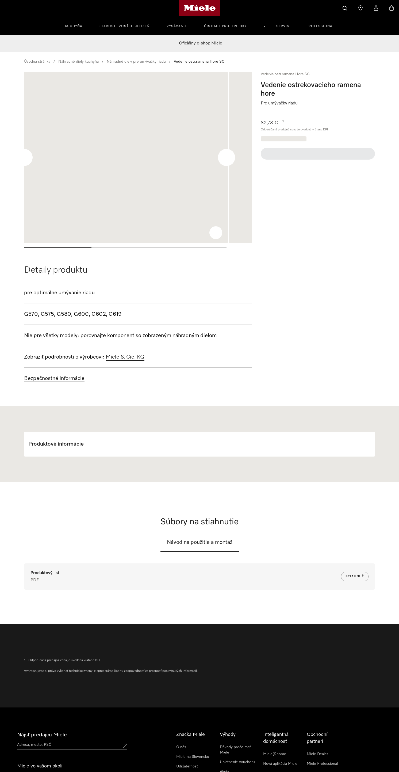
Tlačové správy (188, 753)
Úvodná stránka (37, 61)
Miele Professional (322, 731)
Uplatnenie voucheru (237, 729)
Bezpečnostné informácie (54, 378)
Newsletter (30, 765)
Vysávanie (177, 26)
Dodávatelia (186, 763)
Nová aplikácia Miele (280, 731)
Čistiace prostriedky (225, 26)
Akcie (224, 739)
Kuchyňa (73, 26)
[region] (138, 162)
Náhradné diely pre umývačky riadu (136, 61)
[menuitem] (76, 25)
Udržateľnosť (187, 734)
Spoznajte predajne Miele (38, 744)
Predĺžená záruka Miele (234, 761)
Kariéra (182, 743)
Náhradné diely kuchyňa (78, 61)
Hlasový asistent (277, 741)
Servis (282, 26)
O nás (181, 714)
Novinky (226, 749)
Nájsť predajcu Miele (42, 702)
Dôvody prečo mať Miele (235, 717)
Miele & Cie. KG (125, 357)
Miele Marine (318, 756)
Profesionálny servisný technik (320, 743)
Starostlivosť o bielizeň (124, 26)
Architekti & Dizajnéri (324, 765)
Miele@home (274, 721)
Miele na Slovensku (192, 724)
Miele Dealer (317, 721)
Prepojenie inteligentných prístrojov (275, 755)
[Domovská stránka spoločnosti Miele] (200, 8)
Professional (320, 26)
